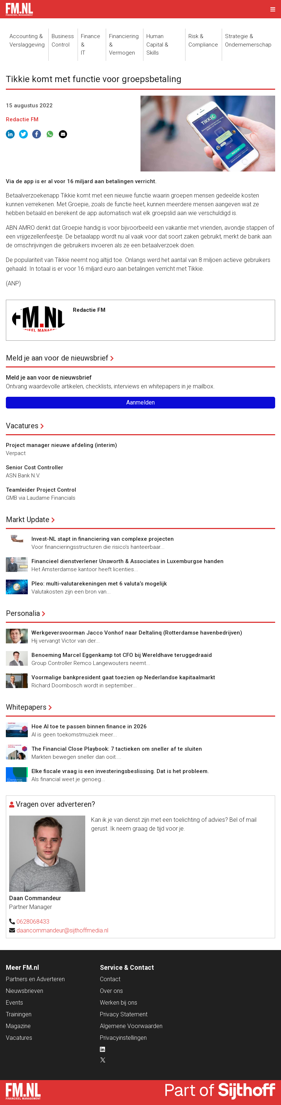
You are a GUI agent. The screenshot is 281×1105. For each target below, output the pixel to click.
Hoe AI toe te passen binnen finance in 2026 (89, 726)
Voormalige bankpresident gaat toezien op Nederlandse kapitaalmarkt (123, 677)
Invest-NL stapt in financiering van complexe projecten (102, 539)
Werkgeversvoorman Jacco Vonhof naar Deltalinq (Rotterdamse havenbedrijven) (136, 632)
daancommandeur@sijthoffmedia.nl (62, 930)
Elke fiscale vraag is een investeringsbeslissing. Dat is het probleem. (120, 771)
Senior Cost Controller (34, 467)
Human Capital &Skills (157, 44)
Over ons (111, 990)
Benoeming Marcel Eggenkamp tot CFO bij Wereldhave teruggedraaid (121, 655)
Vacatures (22, 425)
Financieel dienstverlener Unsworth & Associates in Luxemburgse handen (127, 561)
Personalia (23, 613)
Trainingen (18, 1014)
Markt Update (27, 519)
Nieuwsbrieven (24, 990)
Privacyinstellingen (123, 1037)
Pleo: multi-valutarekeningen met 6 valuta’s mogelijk (99, 583)
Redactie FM (22, 119)
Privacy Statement (123, 1014)
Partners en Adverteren (35, 979)
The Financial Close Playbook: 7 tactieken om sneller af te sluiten (116, 749)
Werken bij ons (118, 1002)
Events (14, 1002)
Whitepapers (26, 707)
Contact (110, 979)
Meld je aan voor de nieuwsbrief (57, 358)
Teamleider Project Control (41, 490)
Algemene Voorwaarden (131, 1026)
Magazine (18, 1026)
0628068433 (32, 921)
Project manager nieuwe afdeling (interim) (61, 445)
